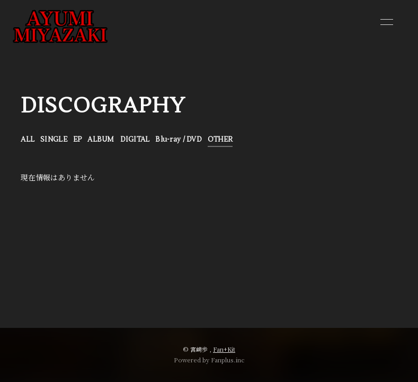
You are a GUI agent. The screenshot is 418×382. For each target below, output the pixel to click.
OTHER (220, 139)
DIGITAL (135, 139)
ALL (27, 139)
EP (77, 139)
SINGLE (53, 139)
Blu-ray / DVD (178, 139)
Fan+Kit (224, 349)
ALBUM (100, 139)
